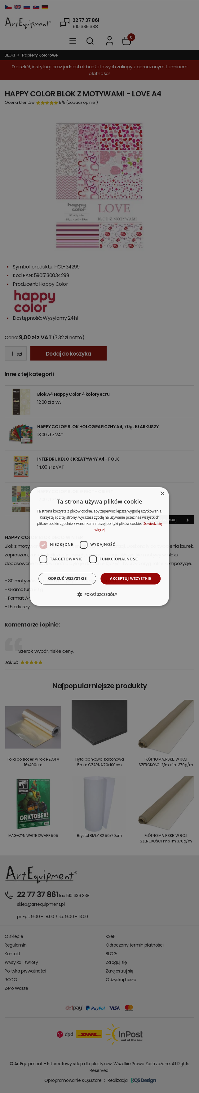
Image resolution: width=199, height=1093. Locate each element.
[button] (99, 594)
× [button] (162, 494)
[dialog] (99, 546)
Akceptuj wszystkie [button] (130, 578)
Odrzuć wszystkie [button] (67, 578)
